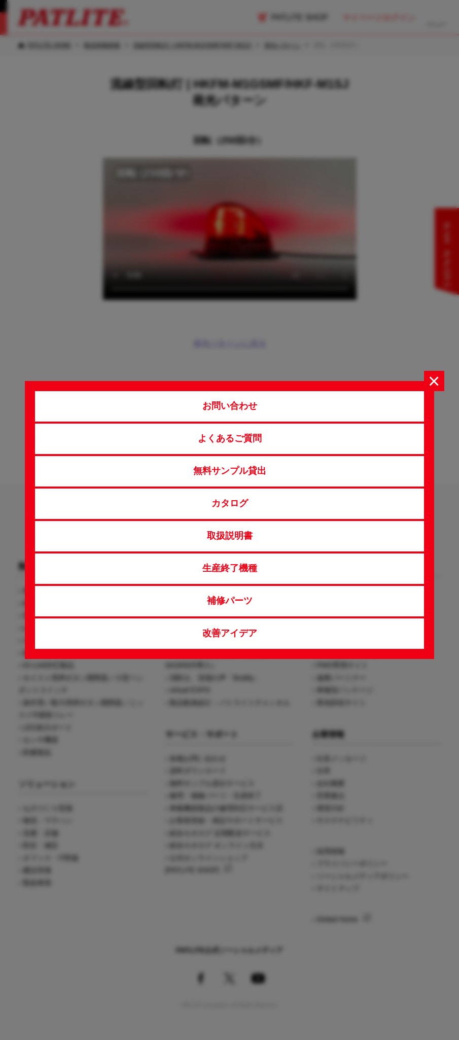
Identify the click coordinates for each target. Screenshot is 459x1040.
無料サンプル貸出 (229, 471)
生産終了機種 (229, 568)
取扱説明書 (230, 536)
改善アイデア (229, 633)
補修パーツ (230, 601)
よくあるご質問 (230, 438)
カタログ (229, 503)
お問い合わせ (229, 406)
